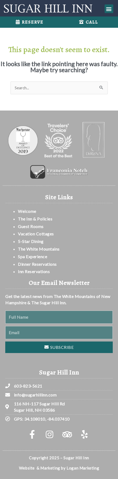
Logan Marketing (82, 468)
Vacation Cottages (36, 233)
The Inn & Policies (35, 218)
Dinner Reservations (37, 264)
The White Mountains (39, 248)
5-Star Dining (31, 241)
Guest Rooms (31, 226)
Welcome (27, 211)
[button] (109, 8)
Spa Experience (32, 256)
